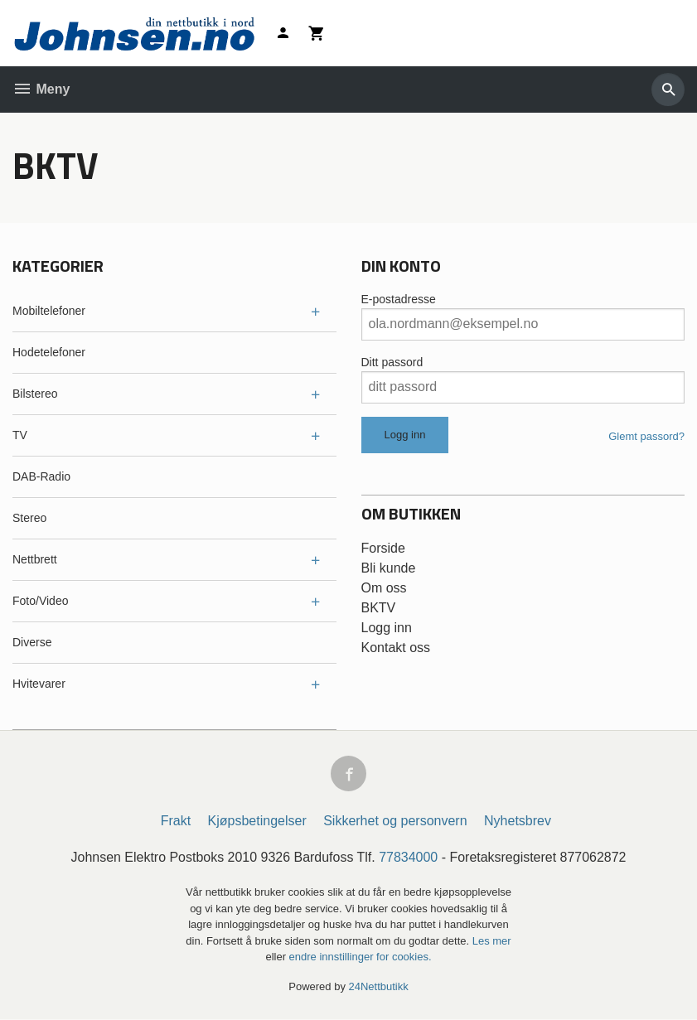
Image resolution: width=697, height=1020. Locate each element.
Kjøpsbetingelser (257, 822)
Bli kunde (388, 568)
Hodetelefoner (48, 352)
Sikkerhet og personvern (395, 822)
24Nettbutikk (379, 986)
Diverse (31, 642)
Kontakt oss (396, 648)
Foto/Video (40, 600)
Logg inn (386, 628)
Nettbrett (34, 559)
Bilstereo (34, 393)
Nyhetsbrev (517, 822)
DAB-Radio (41, 476)
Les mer (491, 941)
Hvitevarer (38, 683)
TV (19, 435)
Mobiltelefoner (48, 310)
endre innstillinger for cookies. (360, 957)
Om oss (384, 588)
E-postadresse (398, 299)
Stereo (29, 518)
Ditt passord (392, 362)
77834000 (408, 858)
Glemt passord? (646, 436)
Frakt (176, 822)
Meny (41, 89)
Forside (383, 548)
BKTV (378, 608)
